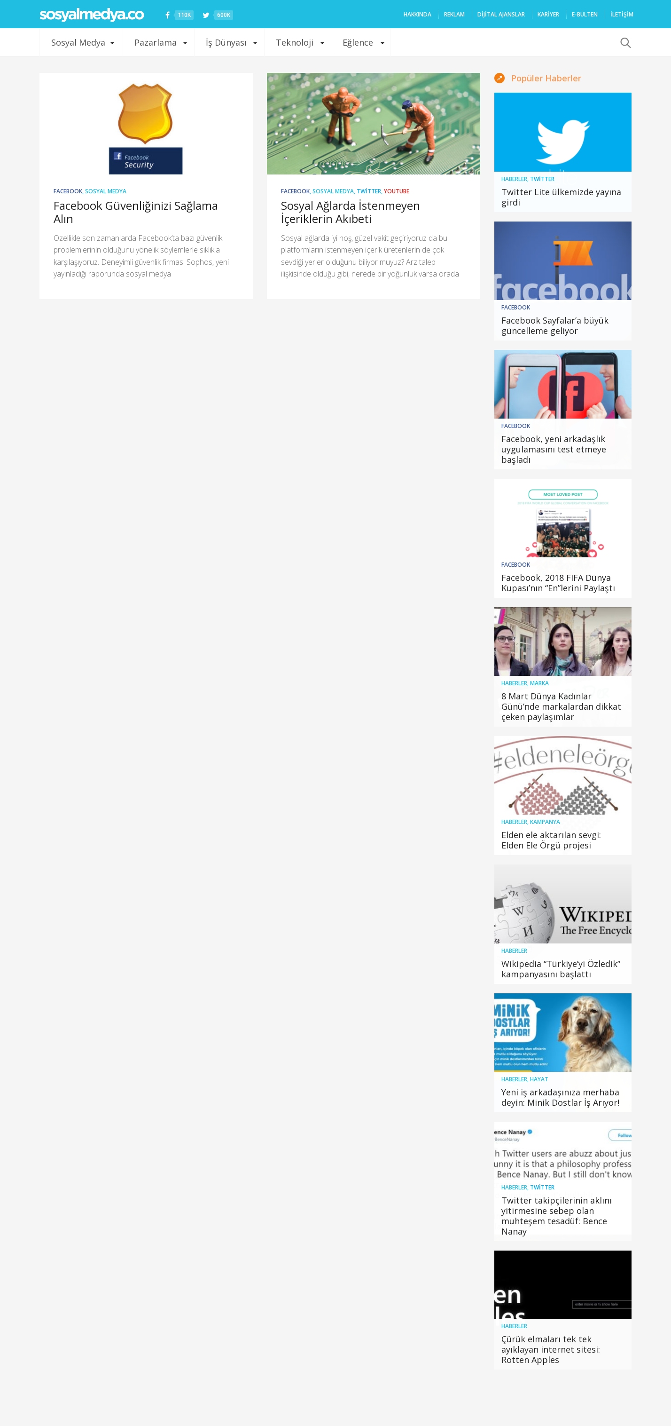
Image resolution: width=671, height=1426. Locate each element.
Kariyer (548, 14)
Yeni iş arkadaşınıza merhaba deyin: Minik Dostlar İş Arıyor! (560, 1097)
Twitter (369, 191)
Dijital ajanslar (501, 14)
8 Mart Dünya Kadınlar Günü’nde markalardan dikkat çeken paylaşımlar (561, 706)
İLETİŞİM (621, 14)
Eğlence (358, 42)
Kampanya (545, 822)
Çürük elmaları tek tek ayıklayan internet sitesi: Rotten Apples (550, 1349)
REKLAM (454, 14)
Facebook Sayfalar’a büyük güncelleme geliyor (555, 325)
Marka (539, 683)
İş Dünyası (226, 42)
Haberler (514, 179)
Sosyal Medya (78, 42)
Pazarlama (155, 42)
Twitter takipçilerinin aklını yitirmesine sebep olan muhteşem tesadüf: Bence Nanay (556, 1216)
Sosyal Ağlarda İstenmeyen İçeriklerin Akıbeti (350, 212)
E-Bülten (585, 14)
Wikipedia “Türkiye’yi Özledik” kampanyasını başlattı (560, 969)
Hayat (539, 1079)
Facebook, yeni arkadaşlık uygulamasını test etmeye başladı (553, 449)
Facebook (68, 191)
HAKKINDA (417, 14)
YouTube (396, 191)
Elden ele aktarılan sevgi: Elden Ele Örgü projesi (551, 840)
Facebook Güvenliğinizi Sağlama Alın (136, 212)
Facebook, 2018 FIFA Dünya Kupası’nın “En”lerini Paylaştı (558, 583)
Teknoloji (294, 42)
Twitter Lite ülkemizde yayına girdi (561, 197)
